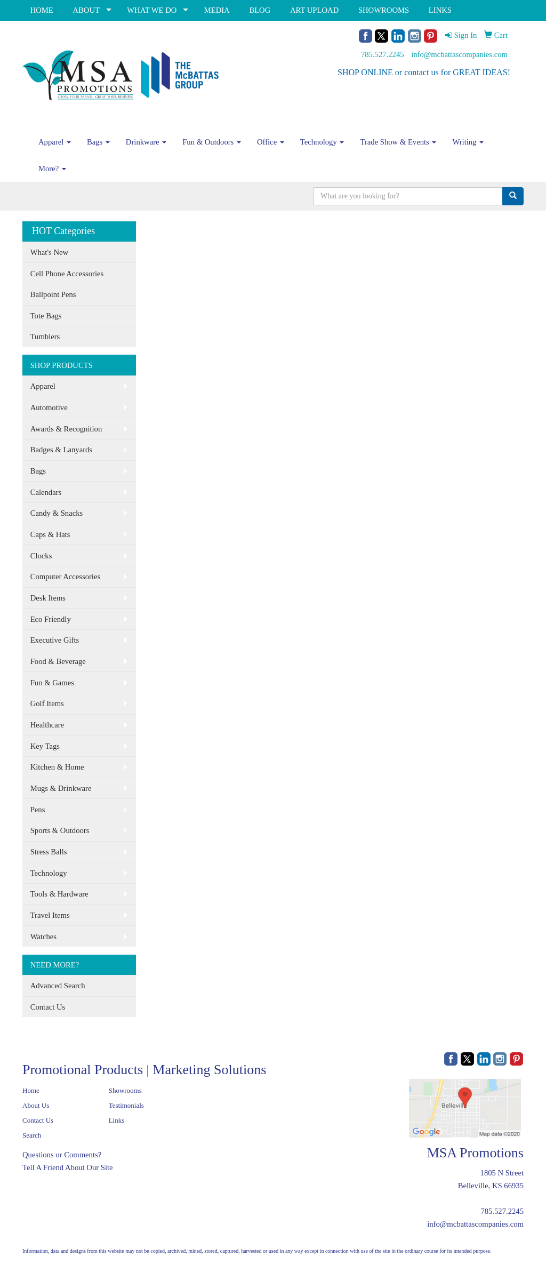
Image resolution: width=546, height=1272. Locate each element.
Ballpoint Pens (53, 294)
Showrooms (125, 1090)
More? (52, 168)
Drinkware (146, 142)
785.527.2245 (382, 54)
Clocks (41, 555)
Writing (468, 142)
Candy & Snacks (56, 513)
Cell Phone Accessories (67, 273)
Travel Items (50, 915)
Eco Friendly (50, 619)
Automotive (49, 407)
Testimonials (126, 1105)
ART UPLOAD (314, 10)
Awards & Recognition (66, 429)
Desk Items (48, 598)
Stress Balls (48, 851)
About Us (35, 1105)
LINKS (440, 10)
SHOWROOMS (383, 10)
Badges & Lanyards (61, 449)
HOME (41, 10)
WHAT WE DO (151, 10)
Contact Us (48, 1007)
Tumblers (45, 336)
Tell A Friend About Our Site (67, 1167)
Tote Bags (46, 315)
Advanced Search (57, 985)
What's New (49, 252)
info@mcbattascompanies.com (459, 54)
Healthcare (47, 725)
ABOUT (86, 10)
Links (117, 1120)
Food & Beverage (58, 661)
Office (270, 142)
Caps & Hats (50, 534)
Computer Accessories (65, 576)
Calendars (46, 492)
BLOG (259, 10)
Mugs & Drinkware (61, 788)
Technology (322, 142)
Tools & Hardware (59, 894)
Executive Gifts (54, 640)
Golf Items (47, 703)
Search (31, 1135)
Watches (43, 936)
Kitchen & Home (57, 767)
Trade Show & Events (398, 142)
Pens (37, 809)
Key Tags (45, 746)
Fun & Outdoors (211, 142)
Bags (98, 142)
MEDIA (217, 10)
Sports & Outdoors (60, 830)
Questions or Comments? (61, 1154)
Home (30, 1090)
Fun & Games (52, 682)
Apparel (54, 142)
